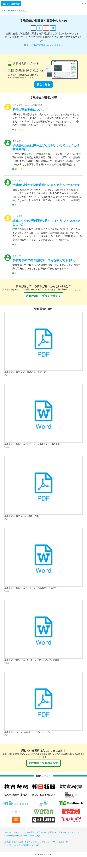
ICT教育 (7, 845)
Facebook (8, 836)
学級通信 (26, 845)
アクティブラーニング (34, 842)
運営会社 (53, 832)
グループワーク (52, 842)
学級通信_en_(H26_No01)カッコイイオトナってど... (28, 732)
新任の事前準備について (28, 109)
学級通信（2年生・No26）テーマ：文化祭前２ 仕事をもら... (33, 444)
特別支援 (35, 845)
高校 (21, 842)
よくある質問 (29, 832)
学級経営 (17, 845)
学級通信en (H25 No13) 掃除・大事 (21, 516)
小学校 (7, 842)
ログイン (81, 3)
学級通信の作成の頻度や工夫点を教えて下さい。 (44, 260)
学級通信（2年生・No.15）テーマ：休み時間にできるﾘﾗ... (31, 588)
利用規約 (62, 832)
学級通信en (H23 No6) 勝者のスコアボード (25, 372)
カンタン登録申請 (11, 3)
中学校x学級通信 (55, 45)
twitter (16, 836)
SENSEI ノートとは (12, 832)
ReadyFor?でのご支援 (30, 836)
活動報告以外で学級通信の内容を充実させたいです (46, 185)
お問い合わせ (42, 832)
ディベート (70, 842)
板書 (62, 842)
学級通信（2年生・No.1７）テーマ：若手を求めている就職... (32, 660)
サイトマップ (73, 832)
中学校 (14, 842)
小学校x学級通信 (37, 45)
